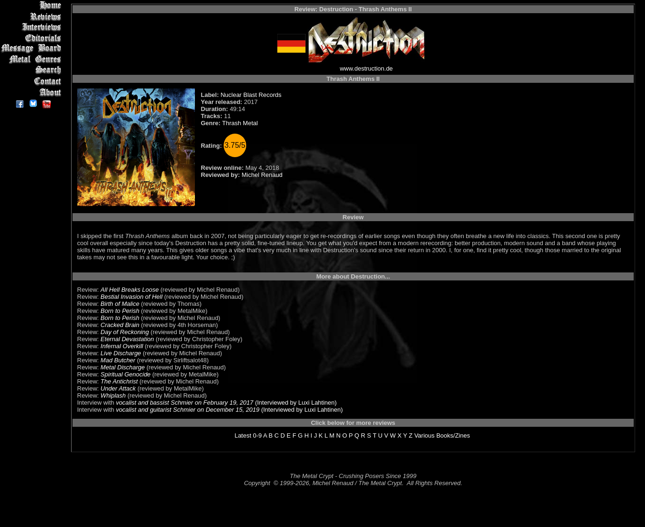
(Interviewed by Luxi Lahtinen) (295, 402)
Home (32, 5)
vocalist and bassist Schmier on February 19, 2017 (184, 402)
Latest (242, 435)
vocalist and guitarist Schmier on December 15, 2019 (187, 409)
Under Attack (118, 388)
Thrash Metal (240, 123)
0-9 (257, 435)
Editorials (32, 37)
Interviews (32, 27)
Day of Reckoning (125, 331)
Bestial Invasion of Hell (132, 296)
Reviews (32, 16)
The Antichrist (119, 381)
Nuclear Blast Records (250, 94)
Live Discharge (121, 353)
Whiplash (113, 395)
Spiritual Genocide (126, 374)
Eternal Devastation (127, 339)
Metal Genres (32, 59)
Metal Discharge (123, 367)
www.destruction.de (366, 68)
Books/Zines (453, 435)
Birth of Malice (120, 303)
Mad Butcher (118, 360)
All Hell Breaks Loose (130, 289)
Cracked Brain (120, 324)
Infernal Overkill (122, 346)
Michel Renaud (262, 174)
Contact (32, 81)
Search (32, 70)
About (32, 92)
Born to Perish (120, 310)
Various (424, 435)
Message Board (32, 48)
